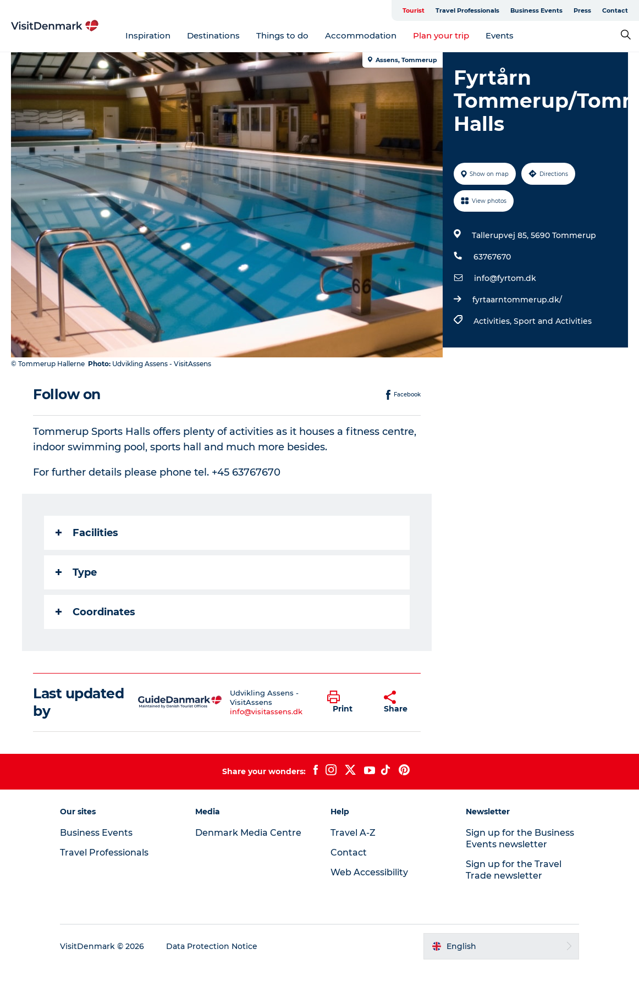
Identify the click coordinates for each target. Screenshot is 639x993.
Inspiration (147, 35)
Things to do (282, 35)
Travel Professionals (467, 10)
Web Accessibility (369, 872)
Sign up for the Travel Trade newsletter (513, 870)
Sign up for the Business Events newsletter (520, 838)
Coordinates (95, 612)
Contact (615, 10)
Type (76, 572)
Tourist (414, 10)
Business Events (536, 10)
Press (582, 10)
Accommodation (360, 35)
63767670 (492, 257)
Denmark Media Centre (248, 833)
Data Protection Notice (211, 946)
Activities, (493, 321)
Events (500, 35)
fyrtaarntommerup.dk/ (517, 300)
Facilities (87, 533)
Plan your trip (441, 35)
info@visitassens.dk (266, 711)
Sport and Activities (553, 321)
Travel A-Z (353, 833)
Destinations (213, 35)
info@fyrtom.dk (505, 278)
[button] (347, 702)
